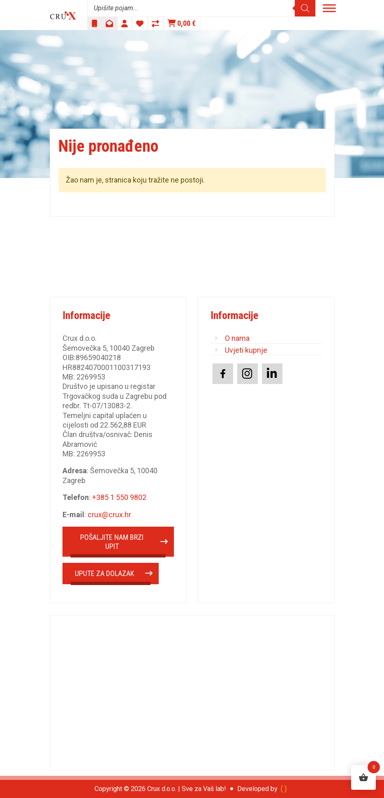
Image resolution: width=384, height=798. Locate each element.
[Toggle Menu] (329, 8)
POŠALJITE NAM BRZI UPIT (111, 542)
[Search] (305, 8)
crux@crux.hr (109, 514)
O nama (237, 338)
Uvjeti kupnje (246, 350)
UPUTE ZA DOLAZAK (104, 573)
